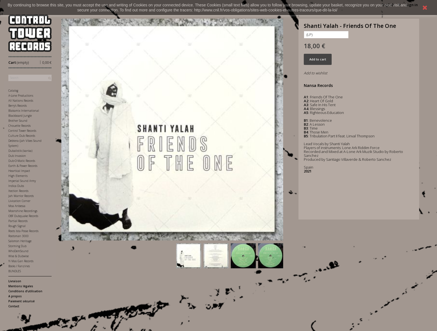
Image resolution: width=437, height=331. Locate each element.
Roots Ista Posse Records (23, 231)
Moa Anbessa (16, 206)
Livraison (14, 281)
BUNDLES (14, 271)
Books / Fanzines (19, 266)
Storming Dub (17, 246)
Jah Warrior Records (21, 196)
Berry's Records (17, 106)
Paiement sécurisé (21, 301)
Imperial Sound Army (22, 181)
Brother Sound (17, 121)
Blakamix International (23, 111)
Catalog (13, 91)
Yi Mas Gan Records (20, 261)
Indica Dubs (16, 186)
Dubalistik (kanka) (20, 151)
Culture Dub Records (21, 136)
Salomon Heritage (19, 241)
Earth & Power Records (22, 166)
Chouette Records (19, 126)
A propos (15, 296)
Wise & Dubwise (18, 256)
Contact (13, 306)
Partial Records (18, 221)
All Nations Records (20, 101)
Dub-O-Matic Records (21, 161)
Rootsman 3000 (18, 236)
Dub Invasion (17, 156)
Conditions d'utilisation (25, 291)
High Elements (18, 176)
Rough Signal (17, 226)
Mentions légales (20, 286)
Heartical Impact (19, 171)
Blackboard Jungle (20, 116)
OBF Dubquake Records (23, 216)
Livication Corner (19, 201)
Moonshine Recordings (22, 211)
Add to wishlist (315, 73)
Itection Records (18, 191)
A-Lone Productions (20, 96)
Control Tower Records (22, 131)
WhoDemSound (18, 251)
